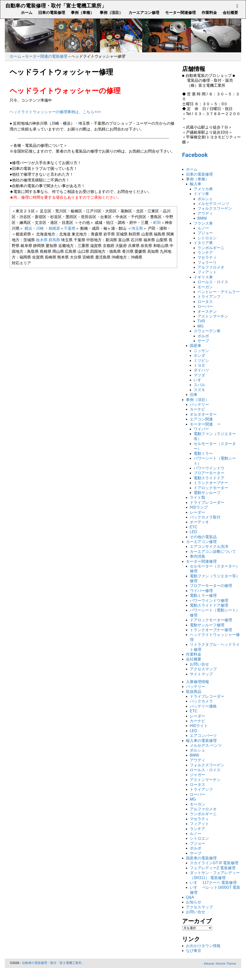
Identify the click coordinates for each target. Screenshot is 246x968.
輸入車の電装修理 (201, 741)
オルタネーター (203, 414)
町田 (157, 223)
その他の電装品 (203, 537)
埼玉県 (137, 228)
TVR (201, 321)
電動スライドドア (209, 478)
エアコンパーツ (203, 736)
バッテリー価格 (203, 706)
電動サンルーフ (207, 493)
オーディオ (199, 522)
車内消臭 (197, 556)
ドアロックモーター (211, 488)
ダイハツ (201, 370)
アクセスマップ (203, 669)
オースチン (207, 311)
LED (193, 532)
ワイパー (201, 429)
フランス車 (203, 223)
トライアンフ (209, 297)
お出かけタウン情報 (203, 946)
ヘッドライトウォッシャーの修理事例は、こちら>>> (55, 112)
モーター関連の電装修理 (46, 56)
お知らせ (193, 902)
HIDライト (199, 726)
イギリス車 (203, 277)
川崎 (40, 228)
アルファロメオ (210, 267)
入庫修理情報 (197, 682)
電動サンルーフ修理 (207, 625)
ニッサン (201, 351)
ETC (193, 527)
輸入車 (195, 184)
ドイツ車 (201, 194)
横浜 (28, 228)
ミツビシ (201, 360)
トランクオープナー (211, 483)
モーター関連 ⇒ (205, 424)
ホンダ (199, 355)
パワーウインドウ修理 (209, 600)
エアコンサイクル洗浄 (209, 546)
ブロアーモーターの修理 (211, 586)
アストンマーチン (212, 316)
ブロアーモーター (209, 473)
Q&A (190, 897)
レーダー (197, 512)
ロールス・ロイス (212, 282)
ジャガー (197, 775)
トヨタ (199, 365)
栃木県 (42, 240)
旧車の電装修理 (51, 13)
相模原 (54, 228)
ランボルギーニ (210, 248)
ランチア (205, 253)
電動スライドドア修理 (209, 605)
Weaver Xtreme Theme (220, 963)
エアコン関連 (201, 419)
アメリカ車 (203, 189)
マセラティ (207, 257)
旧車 (193, 395)
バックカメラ (201, 701)
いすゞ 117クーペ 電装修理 (213, 883)
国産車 (195, 346)
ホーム (26, 13)
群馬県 (54, 240)
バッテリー (199, 404)
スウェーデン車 (207, 331)
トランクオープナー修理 (211, 630)
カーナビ (197, 409)
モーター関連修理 (180, 13)
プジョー (205, 233)
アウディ (205, 213)
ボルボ (203, 336)
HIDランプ (199, 507)
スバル (199, 385)
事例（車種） (82, 13)
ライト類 (197, 497)
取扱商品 (193, 692)
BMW (202, 218)
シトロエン (207, 238)
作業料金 (209, 13)
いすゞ (199, 380)
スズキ (199, 390)
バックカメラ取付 (205, 517)
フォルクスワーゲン (214, 208)
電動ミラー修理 (203, 595)
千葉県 (69, 228)
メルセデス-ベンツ (213, 204)
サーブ (203, 341)
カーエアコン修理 (144, 13)
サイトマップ (201, 674)
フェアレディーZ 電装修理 (212, 868)
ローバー (205, 306)
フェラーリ (207, 262)
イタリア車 (203, 243)
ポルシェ (205, 199)
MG (200, 326)
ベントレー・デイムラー (218, 292)
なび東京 (193, 951)
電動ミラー (203, 453)
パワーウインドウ (209, 468)
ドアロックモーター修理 (211, 620)
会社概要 (230, 13)
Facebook (195, 155)
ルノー (203, 228)
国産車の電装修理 (201, 858)
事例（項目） (111, 13)
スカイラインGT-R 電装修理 (214, 863)
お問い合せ (199, 664)
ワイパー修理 (201, 591)
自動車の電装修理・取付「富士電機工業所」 (55, 6)
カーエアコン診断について (213, 551)
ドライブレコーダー (207, 502)
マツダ (199, 375)
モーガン (205, 287)
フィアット (207, 272)
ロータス (205, 302)
